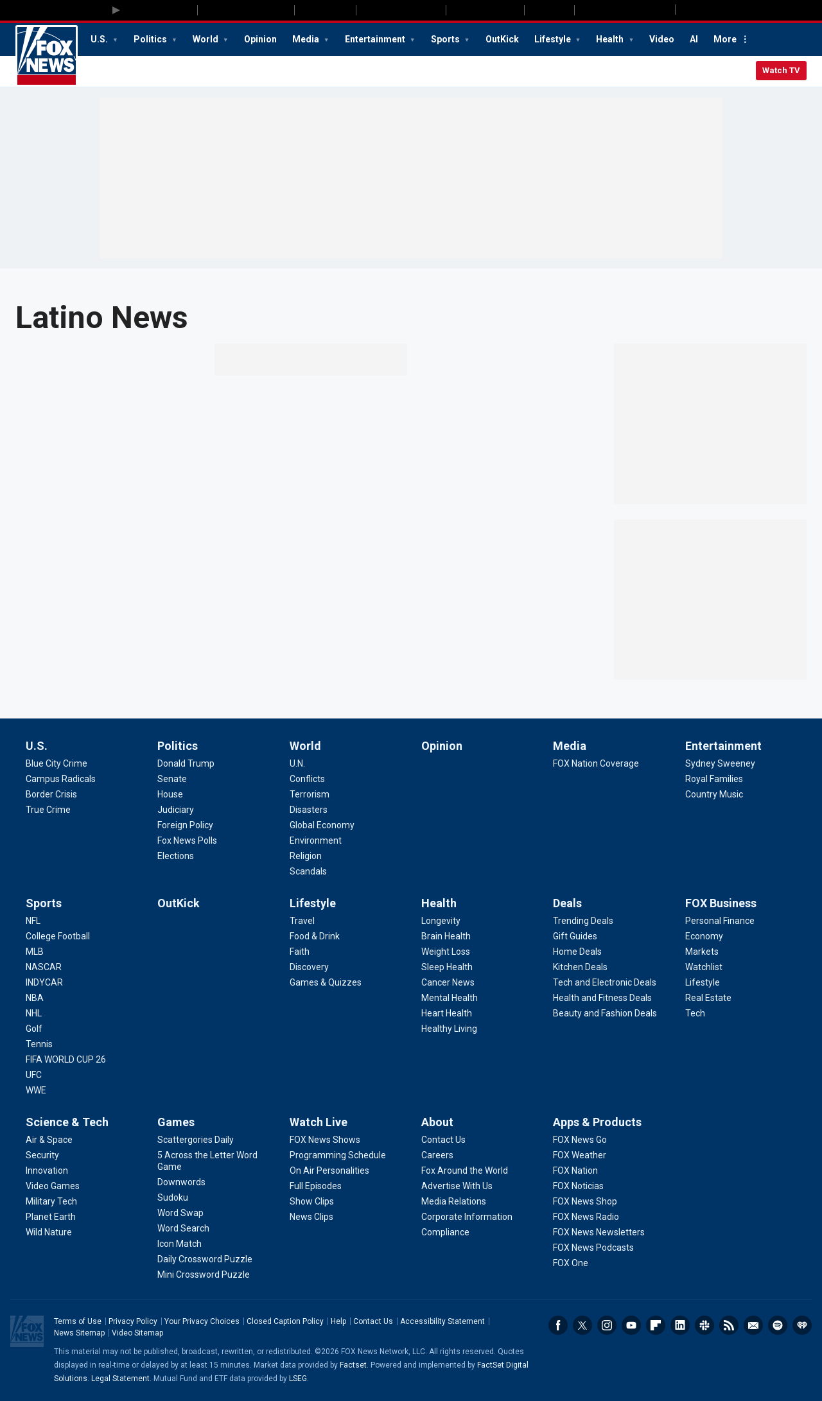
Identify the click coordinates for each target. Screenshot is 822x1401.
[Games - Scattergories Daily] (195, 1140)
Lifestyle (553, 39)
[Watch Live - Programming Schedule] (338, 1155)
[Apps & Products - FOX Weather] (579, 1155)
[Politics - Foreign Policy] (185, 825)
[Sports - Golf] (34, 1028)
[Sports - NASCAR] (44, 967)
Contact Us (373, 1321)
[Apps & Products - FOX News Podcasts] (593, 1247)
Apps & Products (597, 1122)
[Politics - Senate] (172, 779)
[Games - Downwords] (181, 1182)
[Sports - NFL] (33, 921)
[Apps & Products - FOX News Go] (580, 1140)
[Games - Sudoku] (172, 1197)
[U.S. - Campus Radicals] (61, 779)
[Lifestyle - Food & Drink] (315, 936)
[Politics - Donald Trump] (185, 763)
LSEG (298, 1378)
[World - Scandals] (308, 871)
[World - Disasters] (309, 810)
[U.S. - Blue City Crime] (56, 763)
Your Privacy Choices (202, 1321)
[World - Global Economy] (322, 825)
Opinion (260, 39)
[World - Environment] (316, 840)
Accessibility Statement (442, 1321)
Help (338, 1321)
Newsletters (753, 1325)
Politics (151, 39)
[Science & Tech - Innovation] (47, 1170)
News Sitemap (79, 1332)
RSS (729, 1325)
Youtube (631, 1325)
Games (176, 1122)
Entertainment (376, 39)
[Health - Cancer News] (448, 982)
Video (661, 39)
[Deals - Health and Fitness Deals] (602, 998)
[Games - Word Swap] (180, 1213)
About (437, 1122)
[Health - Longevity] (440, 921)
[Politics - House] (170, 794)
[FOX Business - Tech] (695, 1013)
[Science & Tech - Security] (42, 1155)
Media (306, 39)
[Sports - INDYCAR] (44, 982)
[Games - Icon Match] (179, 1244)
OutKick (502, 39)
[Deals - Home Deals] (577, 951)
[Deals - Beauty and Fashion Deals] (605, 1013)
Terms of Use (77, 1321)
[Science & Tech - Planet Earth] (51, 1217)
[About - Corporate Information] (466, 1217)
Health (610, 39)
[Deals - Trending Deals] (583, 921)
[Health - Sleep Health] (447, 967)
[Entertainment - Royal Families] (714, 779)
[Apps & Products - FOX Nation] (575, 1170)
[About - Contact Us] (443, 1140)
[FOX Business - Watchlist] (703, 967)
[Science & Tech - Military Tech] (51, 1201)
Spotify (777, 1325)
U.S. (100, 39)
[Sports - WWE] (36, 1090)
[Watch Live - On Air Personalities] (329, 1170)
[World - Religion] (306, 856)
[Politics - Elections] (175, 856)
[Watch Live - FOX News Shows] (325, 1140)
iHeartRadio (802, 1325)
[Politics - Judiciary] (175, 810)
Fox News (46, 56)
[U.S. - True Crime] (48, 810)
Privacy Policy (133, 1321)
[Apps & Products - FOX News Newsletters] (599, 1232)
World (206, 39)
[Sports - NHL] (34, 1013)
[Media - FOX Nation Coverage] (596, 763)
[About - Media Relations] (453, 1201)
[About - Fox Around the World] (464, 1170)
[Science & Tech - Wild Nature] (49, 1232)
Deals (567, 903)
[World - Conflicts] (307, 779)
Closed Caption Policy (285, 1321)
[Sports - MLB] (35, 951)
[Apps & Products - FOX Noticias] (578, 1186)
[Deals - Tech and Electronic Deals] (604, 982)
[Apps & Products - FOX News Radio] (586, 1217)
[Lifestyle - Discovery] (309, 967)
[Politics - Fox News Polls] (187, 840)
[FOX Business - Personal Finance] (720, 921)
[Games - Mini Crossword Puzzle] (203, 1274)
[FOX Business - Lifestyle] (702, 982)
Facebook (558, 1325)
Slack (704, 1325)
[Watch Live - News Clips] (311, 1217)
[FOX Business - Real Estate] (708, 998)
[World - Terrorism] (309, 794)
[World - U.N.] (297, 763)
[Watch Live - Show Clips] (312, 1201)
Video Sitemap (137, 1332)
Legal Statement (120, 1378)
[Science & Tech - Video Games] (53, 1186)
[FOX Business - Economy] (704, 936)
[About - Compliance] (445, 1232)
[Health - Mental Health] (449, 998)
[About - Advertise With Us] (457, 1186)
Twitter (582, 1325)
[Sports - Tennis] (39, 1044)
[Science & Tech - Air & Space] (49, 1140)
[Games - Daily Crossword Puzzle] (204, 1259)
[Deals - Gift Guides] (575, 936)
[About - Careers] (437, 1155)
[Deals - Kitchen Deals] (580, 967)
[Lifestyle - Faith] (300, 951)
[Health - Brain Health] (446, 936)
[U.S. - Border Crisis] (51, 794)
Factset (353, 1365)
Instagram (606, 1325)
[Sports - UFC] (34, 1075)
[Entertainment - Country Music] (714, 794)
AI (694, 39)
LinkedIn (680, 1325)
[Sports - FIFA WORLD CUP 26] (66, 1059)
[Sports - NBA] (35, 998)
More (725, 39)
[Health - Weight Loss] (445, 951)
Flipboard (655, 1325)
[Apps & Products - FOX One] (570, 1263)
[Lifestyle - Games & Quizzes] (326, 982)
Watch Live (318, 1122)
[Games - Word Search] (183, 1228)
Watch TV (781, 70)
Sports (446, 39)
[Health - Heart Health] (446, 1013)
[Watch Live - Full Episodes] (316, 1186)
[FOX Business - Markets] (702, 951)
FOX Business (720, 903)
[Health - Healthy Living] (449, 1028)
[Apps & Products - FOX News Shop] (585, 1201)
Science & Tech (67, 1122)
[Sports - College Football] (58, 936)
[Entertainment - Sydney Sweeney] (720, 763)
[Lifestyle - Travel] (302, 921)
